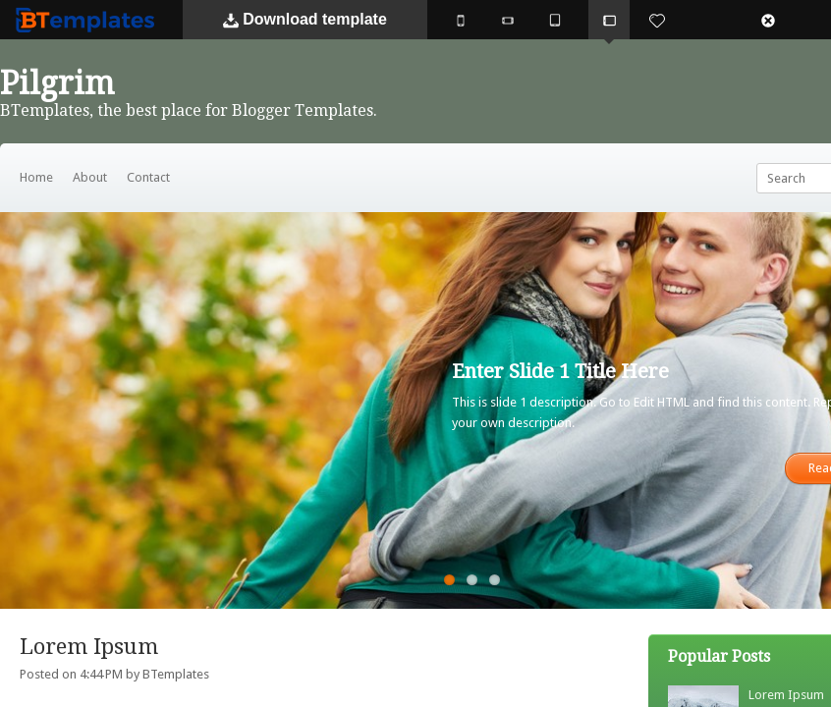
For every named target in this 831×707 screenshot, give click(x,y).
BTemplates (89, 19)
